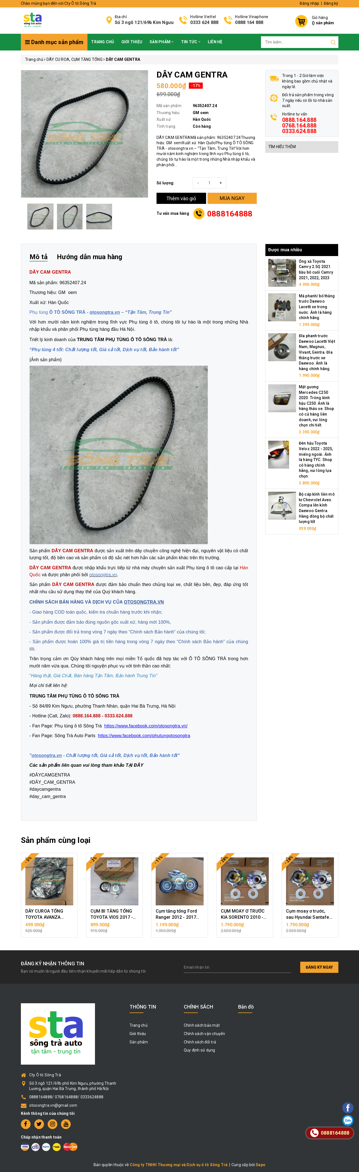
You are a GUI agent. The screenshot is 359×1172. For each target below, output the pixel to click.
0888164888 (230, 213)
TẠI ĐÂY (134, 765)
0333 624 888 (204, 22)
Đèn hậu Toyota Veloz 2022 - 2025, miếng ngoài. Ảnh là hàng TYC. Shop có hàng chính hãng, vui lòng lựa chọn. (316, 459)
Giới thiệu (132, 42)
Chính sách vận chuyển (204, 1033)
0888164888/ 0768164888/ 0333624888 (66, 1097)
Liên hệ (215, 42)
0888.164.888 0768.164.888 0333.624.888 (299, 125)
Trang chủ (102, 42)
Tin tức (191, 42)
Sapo (260, 1165)
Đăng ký (331, 3)
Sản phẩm (162, 42)
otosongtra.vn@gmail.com (53, 1105)
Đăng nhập (309, 3)
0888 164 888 (249, 22)
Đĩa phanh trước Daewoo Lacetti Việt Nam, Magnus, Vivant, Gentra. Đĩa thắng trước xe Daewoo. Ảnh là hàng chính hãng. (317, 352)
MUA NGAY (232, 198)
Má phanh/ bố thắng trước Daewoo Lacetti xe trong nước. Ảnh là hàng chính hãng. (317, 307)
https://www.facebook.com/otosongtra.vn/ (146, 726)
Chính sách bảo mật (202, 1025)
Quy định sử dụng (199, 1050)
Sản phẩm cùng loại (56, 840)
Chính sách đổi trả (200, 1042)
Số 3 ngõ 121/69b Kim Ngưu (144, 22)
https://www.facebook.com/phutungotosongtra (144, 735)
